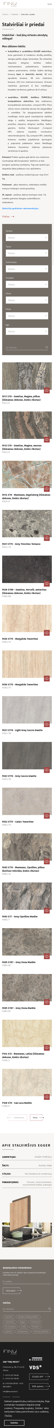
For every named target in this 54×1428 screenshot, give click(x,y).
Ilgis (7, 325)
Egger (22, 1322)
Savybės (10, 278)
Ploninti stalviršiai (41, 1331)
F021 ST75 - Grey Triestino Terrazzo (21, 544)
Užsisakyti (10, 1290)
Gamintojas (11, 262)
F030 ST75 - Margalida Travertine (20, 638)
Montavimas (23, 1331)
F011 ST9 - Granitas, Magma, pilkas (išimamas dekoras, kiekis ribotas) (21, 398)
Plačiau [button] (8, 1415)
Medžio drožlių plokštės (28, 1317)
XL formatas (10, 1327)
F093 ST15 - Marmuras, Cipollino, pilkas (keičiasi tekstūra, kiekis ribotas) (23, 869)
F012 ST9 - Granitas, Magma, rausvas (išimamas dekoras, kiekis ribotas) (22, 447)
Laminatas (9, 1322)
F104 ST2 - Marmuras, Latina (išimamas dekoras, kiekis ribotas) (23, 1055)
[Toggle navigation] (49, 4)
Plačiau (8, 216)
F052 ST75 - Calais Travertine (18, 821)
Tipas (8, 246)
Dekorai (8, 1331)
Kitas (35, 1117)
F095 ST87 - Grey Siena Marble (19, 962)
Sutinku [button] (14, 1423)
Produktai (14, 14)
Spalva (9, 231)
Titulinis (5, 14)
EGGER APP (37, 1376)
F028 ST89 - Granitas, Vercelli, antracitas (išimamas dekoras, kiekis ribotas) (24, 591)
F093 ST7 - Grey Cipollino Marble (20, 916)
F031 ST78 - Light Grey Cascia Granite (22, 730)
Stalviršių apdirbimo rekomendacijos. (20, 208)
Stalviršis (9, 1317)
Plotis (8, 309)
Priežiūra (35, 1327)
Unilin (23, 1327)
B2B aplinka (37, 1386)
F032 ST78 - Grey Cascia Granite (19, 776)
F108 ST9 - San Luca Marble (17, 1103)
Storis (8, 293)
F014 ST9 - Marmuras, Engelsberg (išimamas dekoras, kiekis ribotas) (26, 496)
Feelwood (35, 1322)
